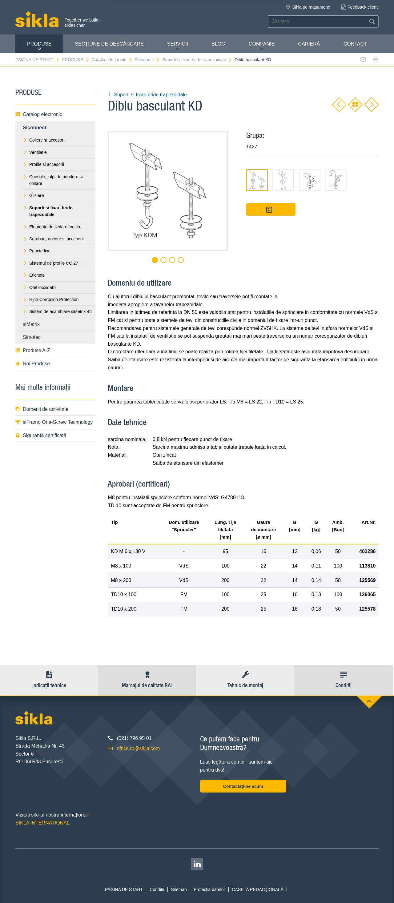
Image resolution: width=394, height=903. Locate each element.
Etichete (34, 275)
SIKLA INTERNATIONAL (42, 822)
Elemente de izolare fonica (51, 226)
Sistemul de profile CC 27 (50, 263)
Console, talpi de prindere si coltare (53, 180)
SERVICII (177, 46)
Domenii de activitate (42, 409)
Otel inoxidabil (39, 287)
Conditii (157, 889)
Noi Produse (32, 363)
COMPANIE (262, 46)
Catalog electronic (112, 59)
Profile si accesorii (43, 164)
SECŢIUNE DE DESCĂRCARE (109, 43)
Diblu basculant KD (253, 59)
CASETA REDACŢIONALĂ (257, 889)
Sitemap (179, 889)
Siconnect (147, 59)
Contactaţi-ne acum (243, 786)
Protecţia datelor (209, 889)
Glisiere (33, 195)
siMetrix (31, 324)
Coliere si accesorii (44, 140)
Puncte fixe (36, 250)
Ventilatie (35, 152)
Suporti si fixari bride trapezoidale (197, 59)
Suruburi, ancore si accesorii (53, 238)
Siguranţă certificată (40, 435)
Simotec (32, 337)
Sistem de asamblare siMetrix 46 (57, 311)
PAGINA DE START (37, 59)
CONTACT (355, 43)
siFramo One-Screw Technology (54, 422)
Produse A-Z (32, 350)
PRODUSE (39, 46)
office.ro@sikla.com (138, 748)
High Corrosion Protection (50, 299)
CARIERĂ (309, 43)
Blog (218, 43)
